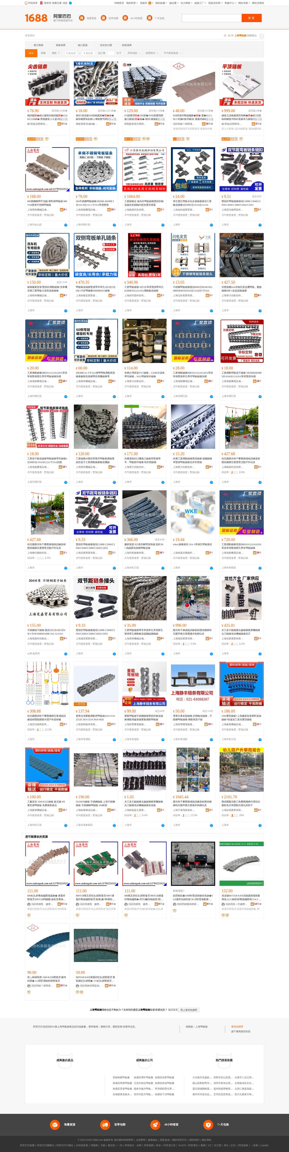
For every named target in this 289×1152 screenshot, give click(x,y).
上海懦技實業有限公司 (184, 638)
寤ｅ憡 (64, 119)
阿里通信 (193, 1145)
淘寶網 (94, 1145)
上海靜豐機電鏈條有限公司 (135, 724)
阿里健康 (243, 1145)
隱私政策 (165, 1140)
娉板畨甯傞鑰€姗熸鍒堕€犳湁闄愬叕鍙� (87, 124)
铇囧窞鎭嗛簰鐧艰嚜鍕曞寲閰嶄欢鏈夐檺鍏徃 (188, 904)
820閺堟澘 (193, 128)
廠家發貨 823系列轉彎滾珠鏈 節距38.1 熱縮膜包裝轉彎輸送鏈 (144, 546)
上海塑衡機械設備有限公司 (38, 209)
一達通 (254, 1145)
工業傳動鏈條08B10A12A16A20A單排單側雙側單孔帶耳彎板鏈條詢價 (193, 374)
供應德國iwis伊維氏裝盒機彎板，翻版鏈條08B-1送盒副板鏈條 (242, 289)
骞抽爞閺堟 (255, 128)
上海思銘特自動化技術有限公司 (38, 638)
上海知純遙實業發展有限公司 (184, 209)
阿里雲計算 (170, 1145)
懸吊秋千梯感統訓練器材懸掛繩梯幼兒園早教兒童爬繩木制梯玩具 (192, 632)
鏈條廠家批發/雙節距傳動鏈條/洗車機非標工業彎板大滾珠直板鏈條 (47, 289)
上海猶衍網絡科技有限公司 (38, 552)
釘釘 (233, 1145)
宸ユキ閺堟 (228, 128)
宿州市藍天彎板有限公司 (147, 1094)
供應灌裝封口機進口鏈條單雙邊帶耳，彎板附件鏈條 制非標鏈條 (142, 460)
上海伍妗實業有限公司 (184, 295)
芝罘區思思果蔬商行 (224, 1094)
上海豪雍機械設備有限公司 (233, 724)
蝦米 (158, 1145)
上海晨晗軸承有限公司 (87, 724)
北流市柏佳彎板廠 (143, 1083)
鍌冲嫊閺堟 (241, 128)
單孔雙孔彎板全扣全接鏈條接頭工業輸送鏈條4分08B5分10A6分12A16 (192, 203)
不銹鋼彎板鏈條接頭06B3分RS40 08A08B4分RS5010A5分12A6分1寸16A (192, 289)
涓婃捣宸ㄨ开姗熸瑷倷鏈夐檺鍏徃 (237, 904)
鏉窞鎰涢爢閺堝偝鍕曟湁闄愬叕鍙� (38, 124)
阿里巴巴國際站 (45, 1145)
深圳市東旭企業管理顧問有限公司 (232, 1083)
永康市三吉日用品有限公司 (249, 1077)
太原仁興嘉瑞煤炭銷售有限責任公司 (254, 1088)
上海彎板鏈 (201, 1026)
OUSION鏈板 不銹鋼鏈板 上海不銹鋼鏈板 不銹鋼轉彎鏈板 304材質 (95, 803)
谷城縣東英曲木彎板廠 (125, 1094)
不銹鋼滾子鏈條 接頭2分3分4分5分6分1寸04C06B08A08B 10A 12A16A (46, 632)
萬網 (202, 1145)
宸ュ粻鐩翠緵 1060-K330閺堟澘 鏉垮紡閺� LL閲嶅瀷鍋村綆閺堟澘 (46, 979)
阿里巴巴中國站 (64, 1145)
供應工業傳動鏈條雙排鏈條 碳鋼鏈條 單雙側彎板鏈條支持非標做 (192, 460)
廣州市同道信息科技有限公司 (208, 1094)
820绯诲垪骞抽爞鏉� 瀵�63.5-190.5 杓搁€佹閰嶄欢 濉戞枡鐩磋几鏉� (192, 117)
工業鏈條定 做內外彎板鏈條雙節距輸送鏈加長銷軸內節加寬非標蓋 (144, 203)
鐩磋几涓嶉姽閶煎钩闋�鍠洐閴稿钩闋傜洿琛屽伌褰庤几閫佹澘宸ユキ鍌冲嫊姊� (241, 117)
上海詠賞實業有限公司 (233, 810)
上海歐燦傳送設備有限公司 (87, 810)
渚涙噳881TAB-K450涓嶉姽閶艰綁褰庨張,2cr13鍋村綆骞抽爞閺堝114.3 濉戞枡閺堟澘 (241, 897)
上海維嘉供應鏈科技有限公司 (184, 552)
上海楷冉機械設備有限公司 (38, 295)
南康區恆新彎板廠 (164, 1077)
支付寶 (217, 1145)
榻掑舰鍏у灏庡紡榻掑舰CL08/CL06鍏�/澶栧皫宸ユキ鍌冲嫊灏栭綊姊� (47, 117)
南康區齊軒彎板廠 (143, 1077)
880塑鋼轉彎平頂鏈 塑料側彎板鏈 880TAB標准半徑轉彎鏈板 (47, 203)
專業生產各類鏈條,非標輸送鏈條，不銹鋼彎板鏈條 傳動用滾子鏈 (192, 718)
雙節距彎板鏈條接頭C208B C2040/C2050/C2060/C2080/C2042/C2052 (241, 203)
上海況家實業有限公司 (87, 552)
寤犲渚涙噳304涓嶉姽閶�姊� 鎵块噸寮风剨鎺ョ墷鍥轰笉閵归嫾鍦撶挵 (95, 117)
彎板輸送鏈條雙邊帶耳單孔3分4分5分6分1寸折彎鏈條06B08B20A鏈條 (96, 289)
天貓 (102, 1145)
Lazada (264, 1145)
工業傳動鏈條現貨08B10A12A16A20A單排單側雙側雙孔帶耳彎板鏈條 (242, 546)
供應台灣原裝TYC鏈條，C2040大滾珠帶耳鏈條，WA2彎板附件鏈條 (144, 374)
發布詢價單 (237, 1026)
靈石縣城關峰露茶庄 (203, 1088)
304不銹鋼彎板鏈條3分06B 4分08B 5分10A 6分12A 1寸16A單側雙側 (95, 203)
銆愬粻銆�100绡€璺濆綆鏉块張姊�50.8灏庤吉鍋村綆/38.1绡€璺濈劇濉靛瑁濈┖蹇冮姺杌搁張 (193, 897)
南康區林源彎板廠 (164, 1083)
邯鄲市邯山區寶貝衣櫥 (226, 1077)
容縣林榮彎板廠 (121, 1077)
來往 (226, 1145)
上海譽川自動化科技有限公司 (233, 295)
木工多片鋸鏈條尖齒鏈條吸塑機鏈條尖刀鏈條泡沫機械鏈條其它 (241, 632)
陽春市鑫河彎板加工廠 (146, 1088)
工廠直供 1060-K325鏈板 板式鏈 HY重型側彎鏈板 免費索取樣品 (46, 803)
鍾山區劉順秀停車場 (203, 1083)
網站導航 (206, 1140)
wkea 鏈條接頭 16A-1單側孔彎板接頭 (192, 544)
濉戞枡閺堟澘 (180, 128)
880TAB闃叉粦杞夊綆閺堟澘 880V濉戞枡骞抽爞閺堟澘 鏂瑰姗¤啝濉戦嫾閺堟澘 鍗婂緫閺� (95, 897)
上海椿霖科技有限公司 (135, 209)
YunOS (182, 1145)
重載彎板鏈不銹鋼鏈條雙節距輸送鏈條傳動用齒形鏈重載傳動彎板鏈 (143, 718)
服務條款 (153, 1140)
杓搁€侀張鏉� (147, 909)
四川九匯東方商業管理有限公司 (251, 1094)
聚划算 (111, 1145)
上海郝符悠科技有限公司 (135, 295)
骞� (64, 123)
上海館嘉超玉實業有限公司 (135, 810)
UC (209, 1145)
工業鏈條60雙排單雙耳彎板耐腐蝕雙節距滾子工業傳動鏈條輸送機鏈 (95, 460)
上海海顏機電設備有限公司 (87, 209)
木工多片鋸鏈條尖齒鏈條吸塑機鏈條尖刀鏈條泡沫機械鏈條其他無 (143, 803)
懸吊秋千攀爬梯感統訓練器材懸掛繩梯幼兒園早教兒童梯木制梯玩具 (192, 803)
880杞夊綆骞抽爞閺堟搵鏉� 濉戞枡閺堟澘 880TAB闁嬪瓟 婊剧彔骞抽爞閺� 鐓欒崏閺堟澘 (46, 897)
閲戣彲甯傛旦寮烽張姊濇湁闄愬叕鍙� (135, 124)
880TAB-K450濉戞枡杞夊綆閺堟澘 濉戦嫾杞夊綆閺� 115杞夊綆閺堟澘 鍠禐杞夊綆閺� (95, 979)
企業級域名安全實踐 (245, 1083)
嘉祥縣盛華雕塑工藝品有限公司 (230, 1088)
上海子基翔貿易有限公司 (184, 810)
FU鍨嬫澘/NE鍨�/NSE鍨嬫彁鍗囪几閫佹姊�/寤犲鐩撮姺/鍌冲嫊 (144, 117)
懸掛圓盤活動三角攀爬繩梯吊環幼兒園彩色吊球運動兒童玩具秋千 (241, 803)
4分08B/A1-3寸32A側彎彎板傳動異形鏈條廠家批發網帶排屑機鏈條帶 (95, 374)
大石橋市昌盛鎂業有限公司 (206, 1077)
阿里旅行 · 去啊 (133, 1145)
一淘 (119, 1145)
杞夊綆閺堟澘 (49, 909)
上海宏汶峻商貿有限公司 (233, 209)
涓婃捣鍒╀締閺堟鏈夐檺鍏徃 (184, 124)
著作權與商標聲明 (123, 1140)
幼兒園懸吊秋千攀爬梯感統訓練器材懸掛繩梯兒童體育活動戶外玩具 (241, 460)
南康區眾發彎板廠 (122, 1088)
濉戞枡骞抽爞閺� (246, 909)
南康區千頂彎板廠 (164, 1094)
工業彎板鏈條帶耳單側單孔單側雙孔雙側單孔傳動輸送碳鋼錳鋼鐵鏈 (143, 632)
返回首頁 (173, 1009)
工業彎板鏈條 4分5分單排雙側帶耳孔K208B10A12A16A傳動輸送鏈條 (144, 289)
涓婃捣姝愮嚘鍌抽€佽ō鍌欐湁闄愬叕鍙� (91, 985)
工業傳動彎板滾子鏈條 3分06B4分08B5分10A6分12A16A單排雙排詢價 (242, 374)
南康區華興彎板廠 (122, 1083)
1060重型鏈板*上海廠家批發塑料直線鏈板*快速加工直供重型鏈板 (241, 718)
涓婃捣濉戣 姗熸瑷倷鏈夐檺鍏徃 (42, 904)
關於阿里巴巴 (179, 1140)
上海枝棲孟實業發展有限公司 (87, 295)
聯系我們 (194, 1140)
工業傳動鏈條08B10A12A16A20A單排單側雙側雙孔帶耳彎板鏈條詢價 (47, 374)
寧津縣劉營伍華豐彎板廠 (168, 1088)
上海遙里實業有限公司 (87, 638)
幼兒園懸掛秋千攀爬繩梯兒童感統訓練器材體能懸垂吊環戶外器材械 (46, 718)
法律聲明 (141, 1140)
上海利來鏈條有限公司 (135, 552)
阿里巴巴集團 (27, 1145)
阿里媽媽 (149, 1145)
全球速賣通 (82, 1145)
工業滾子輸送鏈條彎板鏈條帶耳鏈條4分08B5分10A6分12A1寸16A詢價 (47, 460)
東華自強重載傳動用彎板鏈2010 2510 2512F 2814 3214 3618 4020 (95, 718)
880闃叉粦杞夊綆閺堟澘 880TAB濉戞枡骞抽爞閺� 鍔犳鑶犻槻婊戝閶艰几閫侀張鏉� (143, 897)
